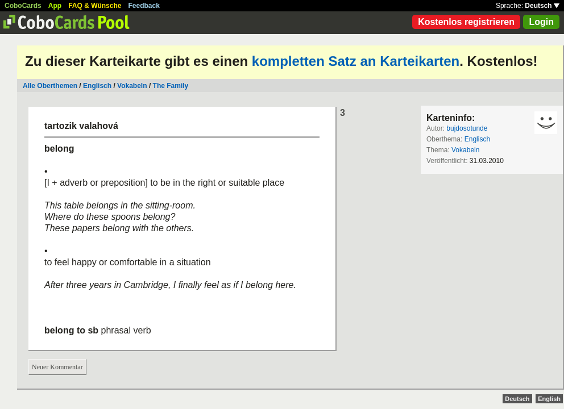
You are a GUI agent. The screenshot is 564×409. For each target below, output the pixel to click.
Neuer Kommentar (57, 367)
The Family (171, 86)
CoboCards (23, 6)
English (549, 398)
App (54, 6)
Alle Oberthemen (50, 86)
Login (541, 22)
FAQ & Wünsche (94, 6)
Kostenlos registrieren (466, 22)
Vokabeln (132, 86)
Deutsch (542, 6)
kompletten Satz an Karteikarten (355, 61)
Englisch (97, 86)
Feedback (144, 6)
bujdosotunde (466, 128)
